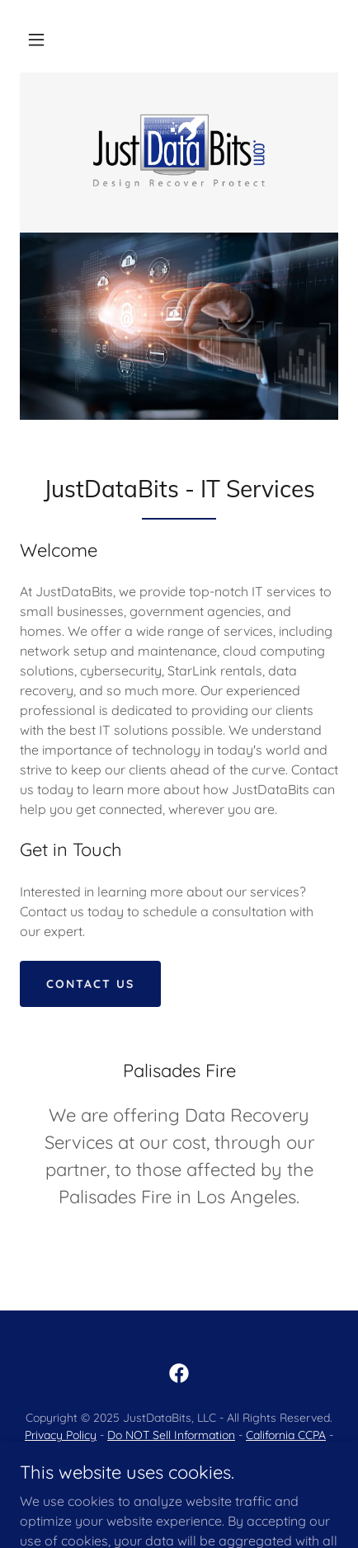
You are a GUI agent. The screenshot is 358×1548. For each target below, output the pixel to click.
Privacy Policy (61, 1435)
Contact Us (90, 983)
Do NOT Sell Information (171, 1435)
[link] (179, 151)
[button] (36, 39)
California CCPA (286, 1435)
